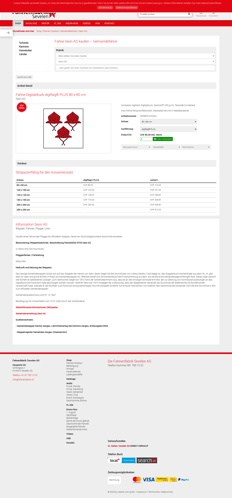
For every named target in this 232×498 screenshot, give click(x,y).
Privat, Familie (73, 386)
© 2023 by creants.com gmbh (121, 492)
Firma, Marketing (74, 389)
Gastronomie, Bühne (76, 400)
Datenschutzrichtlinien (126, 7)
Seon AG (83, 31)
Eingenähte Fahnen (75, 426)
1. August (71, 412)
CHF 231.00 (155, 190)
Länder (23, 54)
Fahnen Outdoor (51, 31)
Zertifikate (71, 415)
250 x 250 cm (23, 209)
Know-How (72, 23)
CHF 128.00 (88, 195)
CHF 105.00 (88, 190)
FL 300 (57, 23)
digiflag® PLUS (91, 180)
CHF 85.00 (88, 185)
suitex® (154, 180)
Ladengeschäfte (74, 374)
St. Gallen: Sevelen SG (119, 445)
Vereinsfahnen (73, 371)
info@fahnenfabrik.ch (23, 379)
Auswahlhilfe (158, 147)
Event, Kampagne (75, 397)
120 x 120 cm (23, 195)
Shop (18, 23)
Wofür (45, 23)
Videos (87, 23)
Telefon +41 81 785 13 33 (25, 375)
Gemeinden (25, 50)
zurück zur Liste (24, 77)
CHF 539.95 (155, 204)
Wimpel (70, 368)
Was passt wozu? (130, 147)
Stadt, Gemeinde (74, 392)
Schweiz (23, 42)
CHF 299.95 (155, 195)
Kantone (24, 46)
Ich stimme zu (105, 7)
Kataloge (31, 23)
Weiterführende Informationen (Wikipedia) (37, 307)
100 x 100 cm (23, 190)
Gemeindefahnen (68, 31)
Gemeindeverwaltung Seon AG (31, 313)
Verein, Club (72, 394)
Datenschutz (167, 492)
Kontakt (109, 23)
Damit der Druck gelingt (77, 420)
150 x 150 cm (23, 199)
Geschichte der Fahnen (77, 423)
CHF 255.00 (88, 204)
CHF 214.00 (155, 185)
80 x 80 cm (22, 185)
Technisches (154, 492)
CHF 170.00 (88, 199)
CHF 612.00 (155, 209)
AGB (97, 23)
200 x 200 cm (23, 204)
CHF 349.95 (155, 199)
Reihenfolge (72, 418)
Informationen (189, 147)
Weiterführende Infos (76, 429)
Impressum (141, 492)
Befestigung (72, 365)
